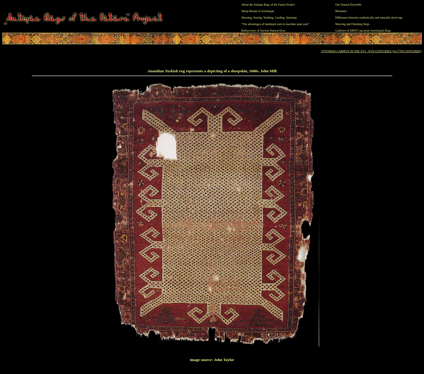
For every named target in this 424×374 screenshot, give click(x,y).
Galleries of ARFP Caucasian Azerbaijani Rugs (363, 30)
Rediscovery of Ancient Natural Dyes (263, 30)
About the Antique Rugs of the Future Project (268, 4)
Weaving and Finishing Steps (352, 24)
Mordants (340, 11)
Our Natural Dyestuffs (348, 4)
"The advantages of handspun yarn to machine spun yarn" (275, 24)
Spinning (291, 17)
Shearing (246, 17)
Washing (268, 17)
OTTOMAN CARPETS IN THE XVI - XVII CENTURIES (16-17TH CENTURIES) (371, 51)
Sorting (257, 17)
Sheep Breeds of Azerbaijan (257, 11)
